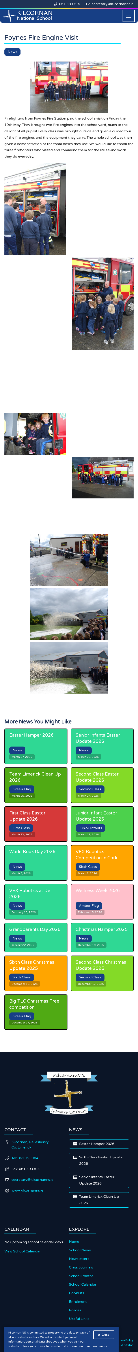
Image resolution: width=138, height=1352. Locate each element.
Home (74, 1241)
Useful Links (79, 1319)
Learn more (99, 1346)
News (12, 52)
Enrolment (78, 1301)
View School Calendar (22, 1251)
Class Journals (81, 1267)
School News (80, 1250)
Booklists (76, 1293)
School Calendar (83, 1284)
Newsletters (79, 1259)
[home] (28, 16)
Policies (75, 1310)
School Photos (81, 1276)
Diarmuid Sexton (122, 1345)
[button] (129, 16)
